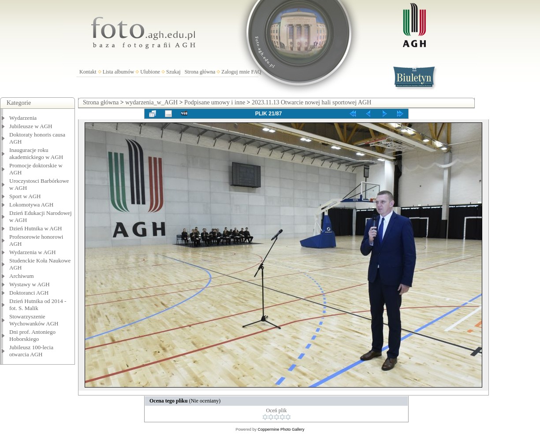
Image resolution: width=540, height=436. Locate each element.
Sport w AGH (25, 196)
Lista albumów (118, 72)
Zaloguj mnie (235, 72)
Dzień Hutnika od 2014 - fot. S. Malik (37, 304)
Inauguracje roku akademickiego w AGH (36, 153)
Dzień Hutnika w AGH (35, 228)
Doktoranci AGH (28, 292)
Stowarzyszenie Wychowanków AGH (34, 320)
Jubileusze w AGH (30, 126)
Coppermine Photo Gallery (280, 429)
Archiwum (21, 276)
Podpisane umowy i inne (214, 102)
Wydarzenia (23, 118)
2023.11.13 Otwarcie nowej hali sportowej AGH (311, 102)
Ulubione (150, 72)
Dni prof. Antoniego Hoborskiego (32, 335)
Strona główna (200, 72)
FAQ (256, 72)
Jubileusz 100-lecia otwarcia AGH (31, 351)
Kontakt (88, 72)
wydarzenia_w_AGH (151, 102)
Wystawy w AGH (29, 284)
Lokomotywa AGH (31, 204)
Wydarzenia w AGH (32, 252)
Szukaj (173, 72)
